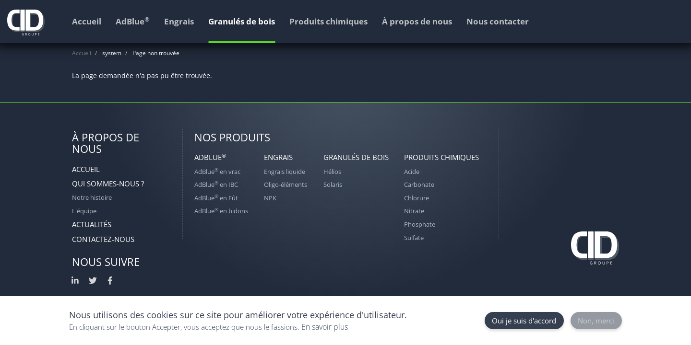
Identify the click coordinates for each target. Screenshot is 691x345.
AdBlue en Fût (216, 197)
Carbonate (419, 184)
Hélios (332, 171)
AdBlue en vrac (217, 171)
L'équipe (84, 211)
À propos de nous (417, 21)
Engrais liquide (284, 171)
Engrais (278, 157)
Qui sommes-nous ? (108, 183)
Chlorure (416, 198)
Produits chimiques (441, 157)
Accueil (81, 53)
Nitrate (414, 211)
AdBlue (210, 157)
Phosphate (419, 224)
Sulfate (414, 237)
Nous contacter (497, 21)
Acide (411, 171)
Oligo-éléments (285, 184)
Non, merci (596, 320)
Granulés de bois (356, 157)
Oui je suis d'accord (524, 320)
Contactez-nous (103, 239)
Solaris (332, 184)
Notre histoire (92, 197)
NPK (270, 198)
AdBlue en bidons (221, 211)
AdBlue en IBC (216, 184)
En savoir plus (324, 327)
